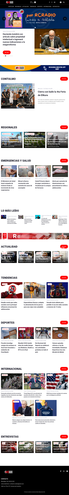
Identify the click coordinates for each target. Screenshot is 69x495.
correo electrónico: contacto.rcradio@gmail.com (12, 483)
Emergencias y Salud (6, 167)
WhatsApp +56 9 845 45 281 (8, 481)
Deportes (38, 329)
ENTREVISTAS (56, 6)
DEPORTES (40, 6)
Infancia (49, 284)
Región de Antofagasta (29, 133)
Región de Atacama (6, 133)
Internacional (22, 329)
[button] (33, 27)
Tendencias (5, 284)
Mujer (4, 443)
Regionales (50, 133)
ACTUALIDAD (25, 6)
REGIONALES (18, 6)
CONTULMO (11, 6)
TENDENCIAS (33, 6)
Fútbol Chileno (5, 329)
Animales (27, 284)
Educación (5, 253)
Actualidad (22, 253)
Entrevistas (22, 443)
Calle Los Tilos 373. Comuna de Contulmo (11, 486)
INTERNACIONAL (48, 6)
